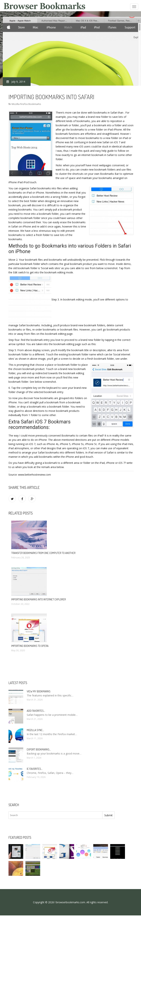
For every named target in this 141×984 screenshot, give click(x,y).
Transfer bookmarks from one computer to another (43, 553)
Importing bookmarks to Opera (29, 646)
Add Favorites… (36, 710)
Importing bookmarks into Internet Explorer (38, 599)
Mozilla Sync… (35, 730)
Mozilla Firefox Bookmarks (26, 104)
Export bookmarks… (39, 749)
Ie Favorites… (34, 769)
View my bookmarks (38, 691)
